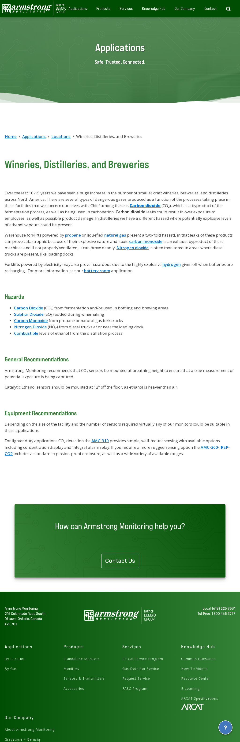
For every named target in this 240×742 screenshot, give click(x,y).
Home (11, 136)
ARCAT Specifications (199, 698)
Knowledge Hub (153, 8)
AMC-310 (100, 440)
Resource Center (195, 678)
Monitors (71, 668)
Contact (210, 8)
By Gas (11, 668)
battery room (97, 270)
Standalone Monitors (82, 659)
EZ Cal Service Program (142, 659)
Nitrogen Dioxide (30, 327)
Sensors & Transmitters (84, 678)
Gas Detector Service (140, 668)
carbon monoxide (145, 241)
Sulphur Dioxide (29, 314)
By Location (15, 659)
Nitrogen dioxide (132, 247)
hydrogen (171, 264)
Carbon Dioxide (28, 308)
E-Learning (190, 688)
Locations (61, 136)
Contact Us (120, 578)
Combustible (26, 333)
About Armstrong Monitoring (30, 729)
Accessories (74, 688)
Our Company (185, 8)
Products (103, 8)
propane (73, 235)
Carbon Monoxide (31, 320)
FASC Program (134, 688)
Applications (77, 8)
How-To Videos (194, 668)
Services (126, 8)
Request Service (136, 678)
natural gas (115, 235)
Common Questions (198, 659)
